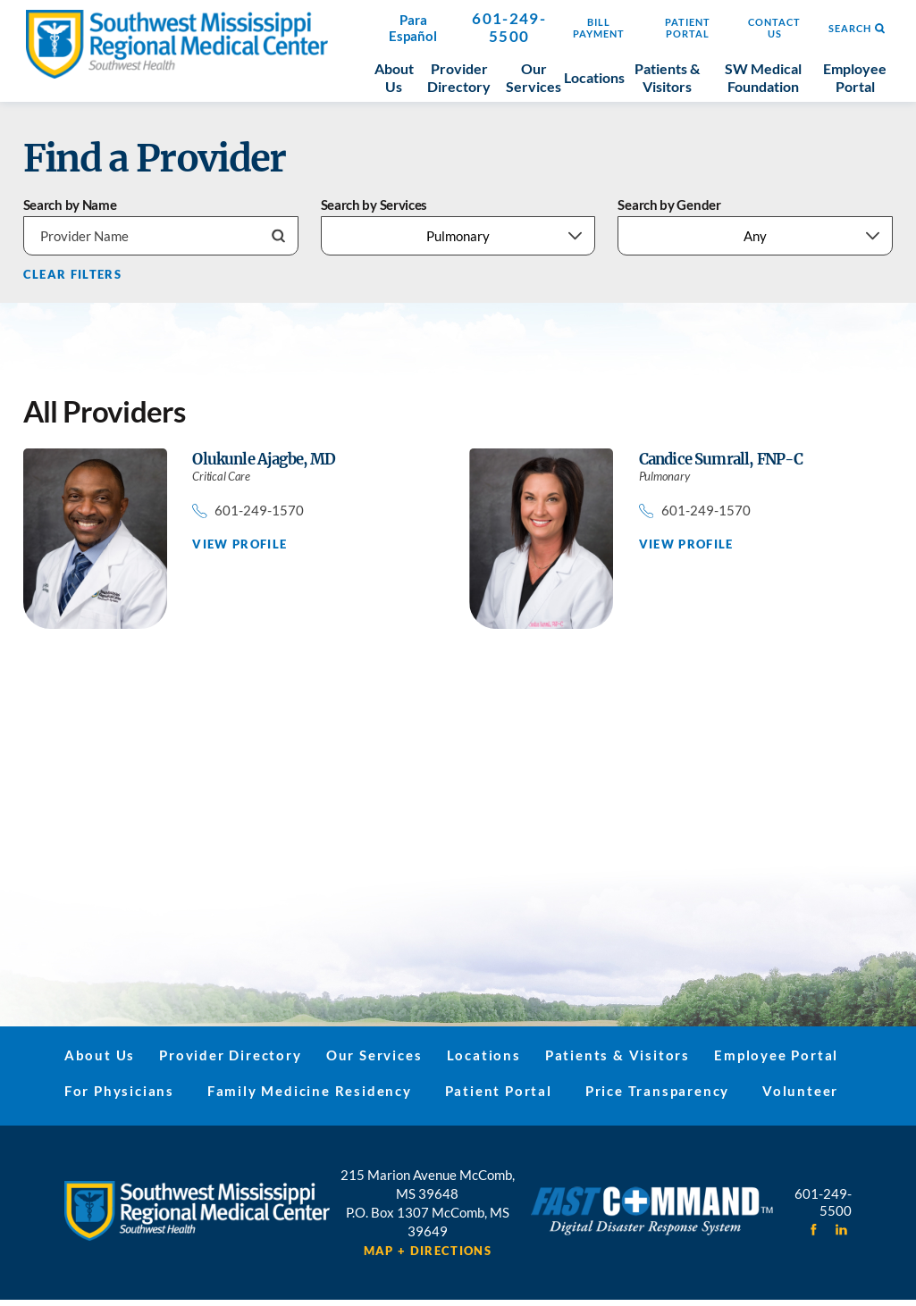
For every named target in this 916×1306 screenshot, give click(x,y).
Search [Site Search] (857, 28)
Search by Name (70, 205)
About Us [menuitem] (394, 77)
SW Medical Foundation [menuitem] (763, 77)
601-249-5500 (509, 28)
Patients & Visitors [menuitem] (667, 77)
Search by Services (374, 205)
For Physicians (119, 1091)
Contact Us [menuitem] (774, 28)
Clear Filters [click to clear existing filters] (72, 274)
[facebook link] (813, 1229)
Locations (484, 1055)
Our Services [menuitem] (533, 77)
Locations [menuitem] (594, 77)
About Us (99, 1055)
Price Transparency (657, 1091)
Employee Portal (776, 1055)
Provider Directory (230, 1055)
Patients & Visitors (617, 1055)
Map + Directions (428, 1251)
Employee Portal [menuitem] (855, 77)
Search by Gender (669, 205)
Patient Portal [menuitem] (687, 28)
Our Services (374, 1055)
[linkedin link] (841, 1229)
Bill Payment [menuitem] (599, 28)
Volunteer (800, 1091)
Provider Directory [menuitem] (459, 77)
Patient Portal (498, 1091)
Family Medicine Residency (309, 1091)
